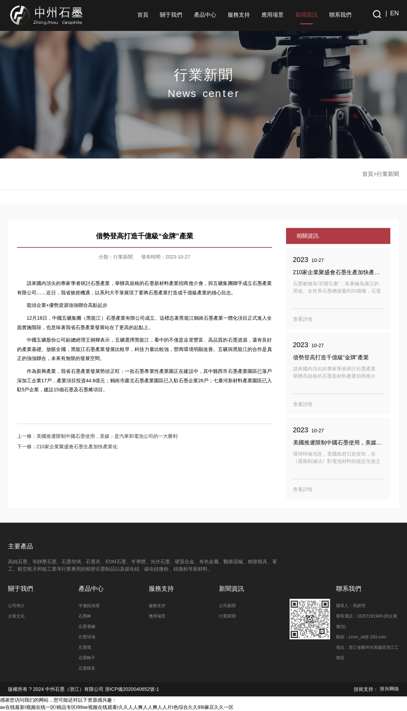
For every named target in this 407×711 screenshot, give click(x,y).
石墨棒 (85, 616)
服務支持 (239, 15)
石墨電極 (87, 626)
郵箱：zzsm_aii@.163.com (361, 637)
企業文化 (16, 616)
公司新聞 (227, 605)
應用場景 (272, 15)
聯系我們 (340, 15)
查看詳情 (302, 319)
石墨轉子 (87, 657)
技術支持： (376, 689)
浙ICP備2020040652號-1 (131, 689)
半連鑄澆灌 (89, 605)
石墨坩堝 (87, 637)
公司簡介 (16, 605)
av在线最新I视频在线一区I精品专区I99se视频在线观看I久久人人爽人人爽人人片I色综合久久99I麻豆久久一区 (117, 707)
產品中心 (205, 15)
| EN (390, 13)
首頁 (142, 15)
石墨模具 (87, 668)
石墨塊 (85, 647)
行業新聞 (388, 174)
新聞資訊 (306, 15)
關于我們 (171, 15)
